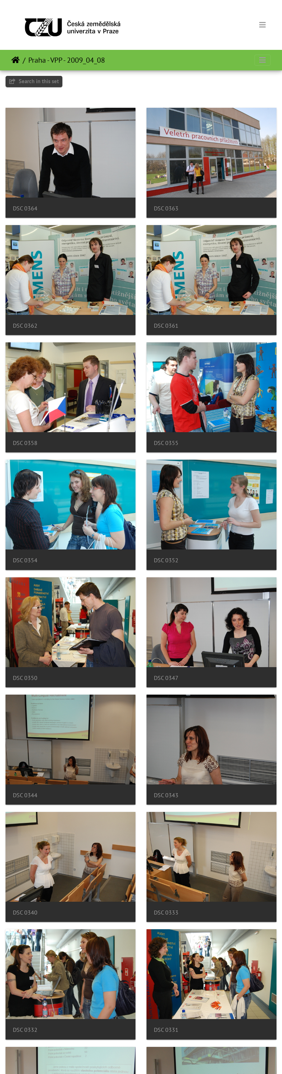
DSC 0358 (25, 442)
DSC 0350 (25, 677)
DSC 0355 (166, 442)
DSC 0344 (25, 795)
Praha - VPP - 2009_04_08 (66, 60)
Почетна (15, 60)
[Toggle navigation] (262, 24)
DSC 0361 (166, 325)
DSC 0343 (166, 795)
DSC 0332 (25, 1029)
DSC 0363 (166, 208)
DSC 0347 (166, 677)
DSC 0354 (25, 560)
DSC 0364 (25, 208)
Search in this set (34, 81)
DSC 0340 (25, 912)
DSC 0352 (166, 560)
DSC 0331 (166, 1029)
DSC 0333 (166, 912)
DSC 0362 (25, 325)
